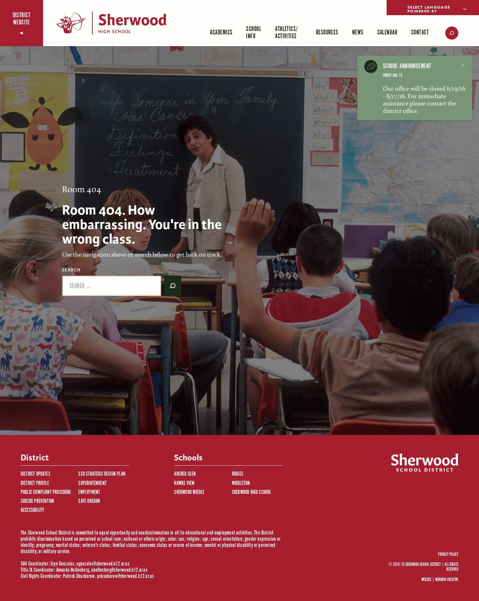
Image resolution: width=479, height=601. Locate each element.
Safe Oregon (89, 501)
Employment (89, 492)
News (358, 32)
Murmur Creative (446, 580)
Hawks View (184, 483)
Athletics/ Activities (286, 32)
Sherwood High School (252, 492)
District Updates (35, 474)
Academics (221, 32)
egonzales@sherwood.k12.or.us (103, 564)
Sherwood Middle (189, 492)
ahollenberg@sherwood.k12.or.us (119, 570)
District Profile (35, 483)
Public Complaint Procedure (46, 492)
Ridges (237, 474)
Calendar (387, 32)
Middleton (241, 483)
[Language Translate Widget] (432, 8)
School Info (253, 32)
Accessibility (32, 510)
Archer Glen (185, 474)
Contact (420, 32)
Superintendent (92, 483)
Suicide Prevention (37, 501)
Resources (327, 32)
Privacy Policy (448, 554)
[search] (447, 33)
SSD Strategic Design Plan (101, 474)
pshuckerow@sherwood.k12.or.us (125, 576)
